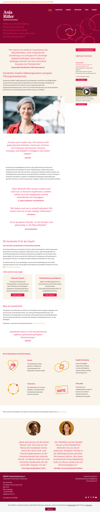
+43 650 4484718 (8, 491)
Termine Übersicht (91, 481)
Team (86, 10)
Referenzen (78, 10)
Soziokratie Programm (90, 476)
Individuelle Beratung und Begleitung (86, 479)
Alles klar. (50, 509)
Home (50, 10)
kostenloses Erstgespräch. (13, 267)
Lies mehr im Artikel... (39, 323)
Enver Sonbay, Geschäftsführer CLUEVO (33, 468)
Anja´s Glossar (62, 412)
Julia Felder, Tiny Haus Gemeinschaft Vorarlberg (68, 468)
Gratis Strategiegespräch (85, 50)
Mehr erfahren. (81, 79)
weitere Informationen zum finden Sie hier (68, 505)
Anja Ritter (28, 158)
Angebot (68, 10)
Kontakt (94, 10)
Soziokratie (58, 10)
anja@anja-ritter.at (9, 494)
